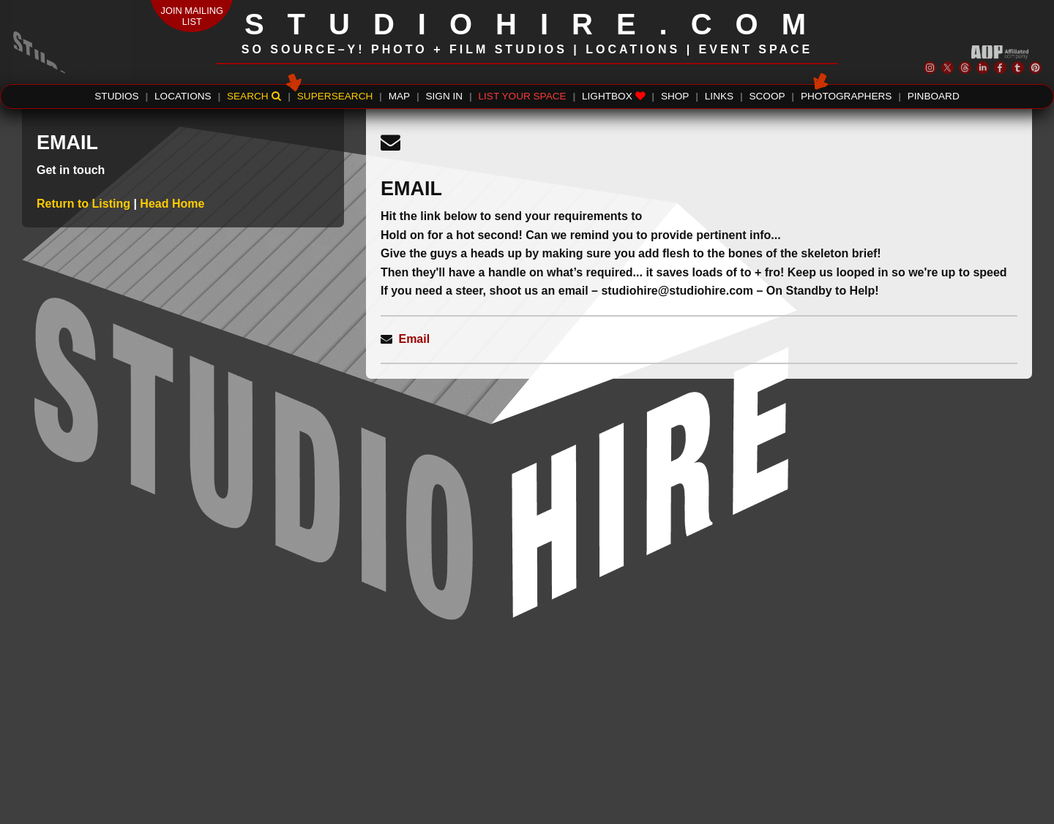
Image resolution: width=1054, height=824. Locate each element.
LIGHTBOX (614, 96)
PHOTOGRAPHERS (846, 94)
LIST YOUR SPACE (523, 96)
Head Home (172, 203)
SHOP (675, 96)
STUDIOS (116, 96)
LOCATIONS (183, 96)
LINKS (719, 96)
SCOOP (767, 96)
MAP (399, 96)
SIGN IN (444, 96)
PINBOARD (934, 96)
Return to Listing (85, 203)
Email (414, 339)
